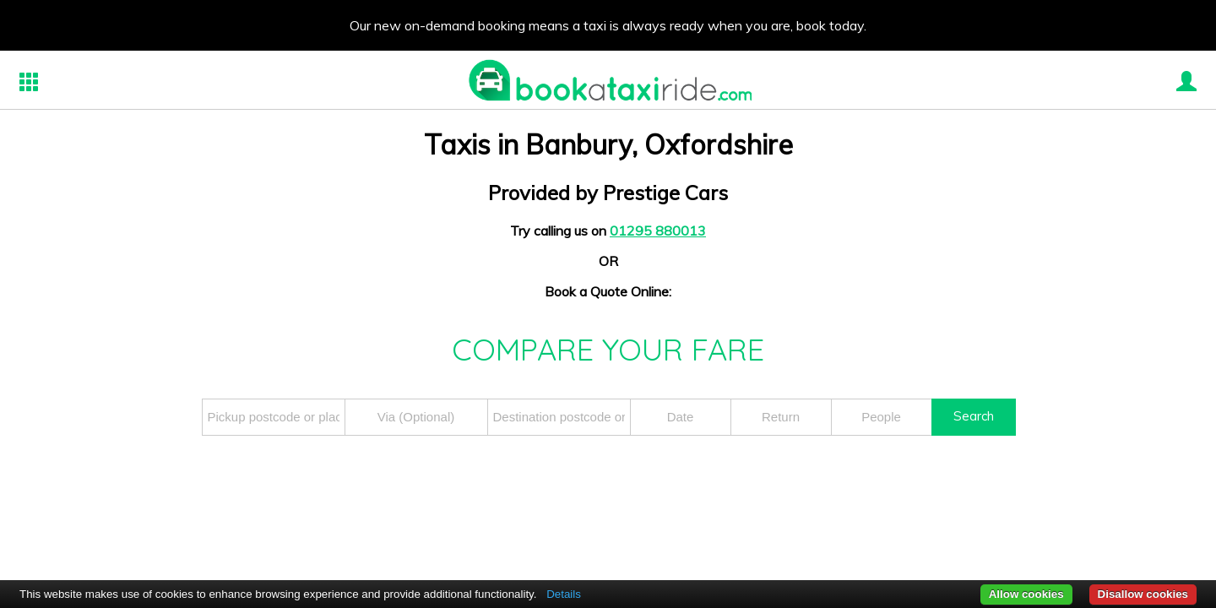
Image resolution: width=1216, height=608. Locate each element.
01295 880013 (658, 230)
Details (563, 594)
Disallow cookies (1143, 594)
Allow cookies (1026, 594)
